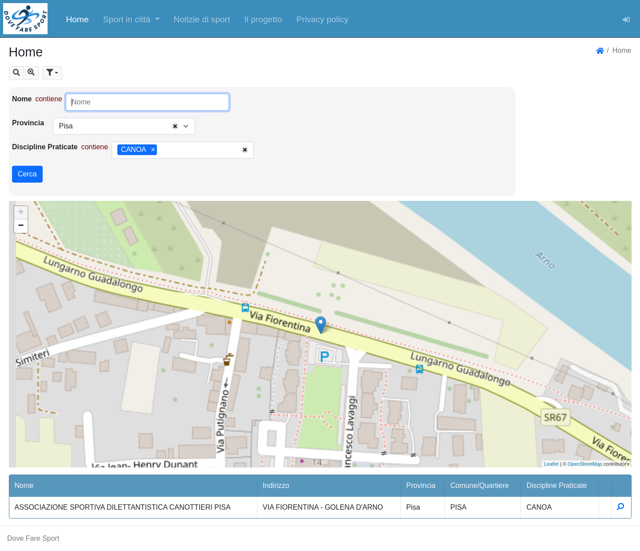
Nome (22, 99)
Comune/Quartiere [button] (479, 485)
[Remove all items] (175, 126)
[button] (131, 19)
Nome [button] (24, 485)
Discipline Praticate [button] (556, 485)
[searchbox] (162, 150)
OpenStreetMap (585, 464)
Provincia (28, 123)
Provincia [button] (421, 485)
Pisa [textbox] (65, 126)
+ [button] (21, 213)
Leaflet (551, 464)
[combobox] (124, 126)
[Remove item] (153, 149)
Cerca (27, 174)
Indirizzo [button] (276, 485)
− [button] (21, 226)
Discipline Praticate (45, 147)
